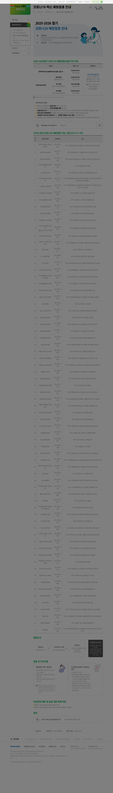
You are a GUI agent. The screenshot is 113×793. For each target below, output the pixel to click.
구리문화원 (76, 753)
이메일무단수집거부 (29, 760)
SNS (81, 2)
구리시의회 (48, 2)
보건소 (54, 2)
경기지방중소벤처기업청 (63, 753)
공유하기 (91, 21)
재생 (100, 753)
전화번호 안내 (52, 760)
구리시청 (40, 2)
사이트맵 (102, 9)
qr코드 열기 (101, 21)
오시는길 (62, 760)
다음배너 (102, 753)
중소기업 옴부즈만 (30, 753)
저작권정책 (42, 760)
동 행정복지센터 (70, 2)
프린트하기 (96, 21)
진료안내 (40, 26)
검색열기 (99, 9)
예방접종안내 (49, 26)
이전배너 (98, 753)
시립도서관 (61, 2)
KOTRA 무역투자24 (89, 753)
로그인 (97, 9)
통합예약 (87, 2)
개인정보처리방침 (15, 760)
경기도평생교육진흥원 (45, 753)
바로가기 (68, 139)
